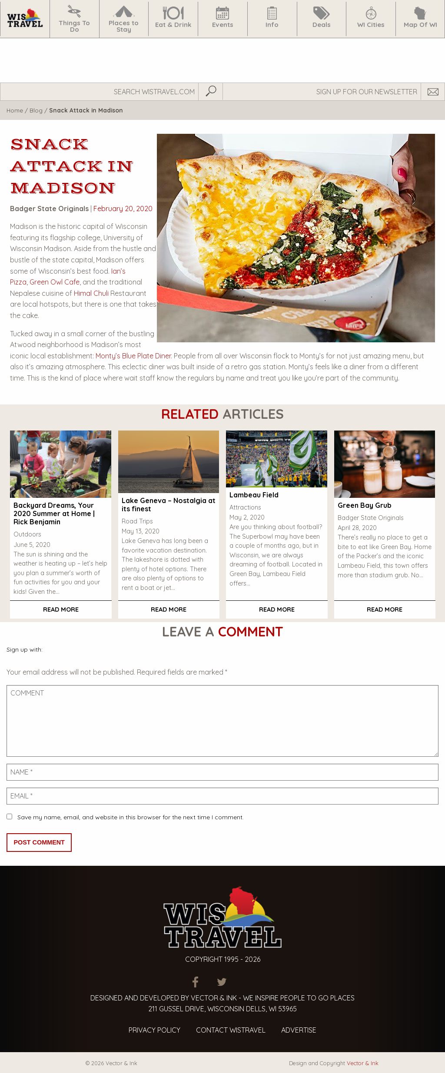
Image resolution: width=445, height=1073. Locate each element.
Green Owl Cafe (55, 282)
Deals (321, 18)
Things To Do (74, 19)
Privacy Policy (154, 1030)
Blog (36, 110)
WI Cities (371, 18)
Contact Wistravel (231, 1030)
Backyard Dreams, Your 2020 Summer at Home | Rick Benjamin (54, 513)
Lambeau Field (254, 494)
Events (222, 18)
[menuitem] (25, 19)
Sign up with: (25, 649)
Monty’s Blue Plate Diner (133, 355)
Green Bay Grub (365, 505)
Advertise (298, 1030)
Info (272, 18)
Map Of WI (420, 18)
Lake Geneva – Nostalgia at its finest (169, 504)
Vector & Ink (363, 1063)
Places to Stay (124, 19)
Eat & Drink (173, 18)
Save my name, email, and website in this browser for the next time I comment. (130, 817)
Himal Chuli (91, 293)
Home (15, 110)
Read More (61, 609)
